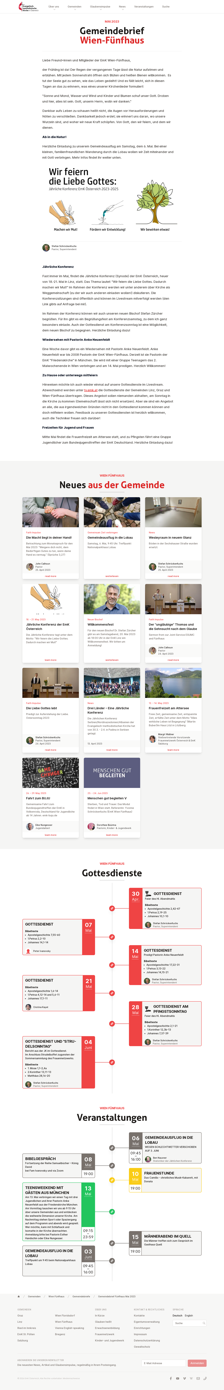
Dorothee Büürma (106, 825)
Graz (20, 1315)
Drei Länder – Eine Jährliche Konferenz (112, 710)
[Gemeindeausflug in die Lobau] (112, 1148)
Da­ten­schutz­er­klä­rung (147, 1340)
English (189, 1315)
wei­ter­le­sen (111, 576)
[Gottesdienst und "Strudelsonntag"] (112, 1062)
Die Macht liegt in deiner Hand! (50, 537)
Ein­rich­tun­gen (142, 1328)
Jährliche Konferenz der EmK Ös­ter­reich (50, 626)
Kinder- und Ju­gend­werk (109, 1340)
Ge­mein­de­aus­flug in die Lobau (112, 537)
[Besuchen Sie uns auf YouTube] (177, 1378)
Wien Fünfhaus (56, 1296)
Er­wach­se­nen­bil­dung (107, 1328)
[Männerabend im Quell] (112, 1243)
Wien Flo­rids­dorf (65, 1315)
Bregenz (60, 1334)
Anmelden (197, 1363)
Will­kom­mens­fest (112, 624)
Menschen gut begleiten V (112, 798)
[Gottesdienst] (112, 908)
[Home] (18, 1296)
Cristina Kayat (40, 1007)
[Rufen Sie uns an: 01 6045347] (205, 1378)
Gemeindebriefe (81, 1296)
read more (50, 576)
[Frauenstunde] (112, 1180)
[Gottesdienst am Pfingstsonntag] (112, 1023)
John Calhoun (42, 563)
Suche (166, 6)
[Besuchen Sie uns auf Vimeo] (184, 1378)
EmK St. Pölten (26, 1334)
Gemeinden (34, 1296)
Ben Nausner (160, 1157)
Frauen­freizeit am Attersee (173, 708)
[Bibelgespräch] (112, 1165)
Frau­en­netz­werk (104, 1334)
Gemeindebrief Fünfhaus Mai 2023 (116, 1296)
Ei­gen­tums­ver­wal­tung (147, 1321)
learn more (50, 660)
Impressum (140, 1334)
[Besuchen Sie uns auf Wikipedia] (191, 1378)
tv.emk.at (91, 390)
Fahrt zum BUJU (50, 798)
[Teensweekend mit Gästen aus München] (112, 1211)
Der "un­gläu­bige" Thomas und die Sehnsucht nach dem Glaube (173, 626)
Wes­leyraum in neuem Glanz (173, 537)
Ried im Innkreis (26, 1328)
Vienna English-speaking (69, 1328)
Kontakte (139, 1315)
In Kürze (100, 1315)
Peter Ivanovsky (42, 951)
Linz (19, 1321)
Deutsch (177, 1315)
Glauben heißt (103, 1321)
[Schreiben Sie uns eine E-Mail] (198, 1378)
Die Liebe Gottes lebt (50, 708)
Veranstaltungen (144, 6)
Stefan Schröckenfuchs (64, 246)
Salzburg (22, 1340)
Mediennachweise (71, 1378)
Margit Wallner (166, 734)
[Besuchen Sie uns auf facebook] (170, 1378)
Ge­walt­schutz (142, 1346)
